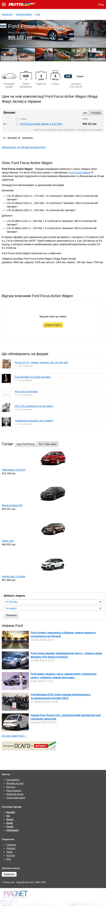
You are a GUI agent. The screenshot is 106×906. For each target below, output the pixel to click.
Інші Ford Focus (26, 444)
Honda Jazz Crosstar (13, 576)
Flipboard (10, 848)
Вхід (101, 4)
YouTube (10, 855)
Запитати (9, 874)
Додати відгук (53, 324)
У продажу (95, 113)
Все (85, 113)
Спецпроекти (12, 780)
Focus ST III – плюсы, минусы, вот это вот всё (41, 362)
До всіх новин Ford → (14, 735)
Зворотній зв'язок (15, 794)
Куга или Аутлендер (26, 391)
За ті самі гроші (48, 444)
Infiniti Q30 (8, 540)
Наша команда (13, 790)
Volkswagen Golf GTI (14, 469)
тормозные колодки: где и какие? (34, 420)
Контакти (10, 787)
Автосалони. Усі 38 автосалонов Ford (23, 147)
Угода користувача (15, 797)
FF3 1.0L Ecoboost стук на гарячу (34, 406)
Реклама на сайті (15, 783)
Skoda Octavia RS (12, 505)
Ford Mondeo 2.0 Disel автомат (32, 377)
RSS (8, 859)
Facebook (11, 845)
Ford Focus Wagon (79, 172)
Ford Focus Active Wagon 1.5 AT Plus (41, 123)
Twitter (9, 852)
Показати (11, 615)
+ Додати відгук (17, 46)
